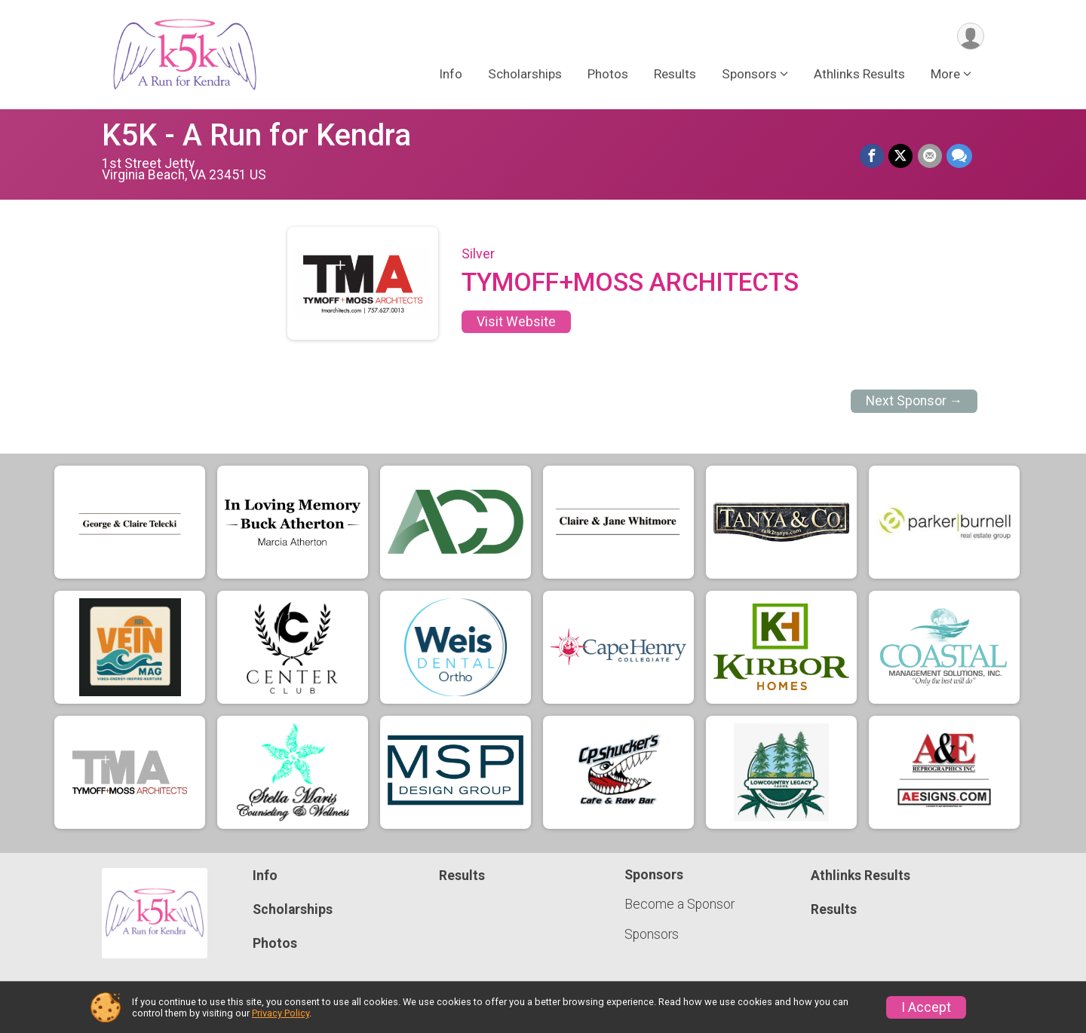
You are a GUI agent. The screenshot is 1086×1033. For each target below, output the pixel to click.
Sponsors (651, 934)
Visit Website (516, 321)
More (945, 74)
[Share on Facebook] (873, 157)
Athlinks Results (859, 74)
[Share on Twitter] (901, 157)
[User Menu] (970, 36)
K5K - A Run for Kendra (256, 135)
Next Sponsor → (914, 400)
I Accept (926, 1007)
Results (675, 74)
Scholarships (525, 74)
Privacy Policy (280, 1013)
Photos (607, 74)
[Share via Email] (930, 157)
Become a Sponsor (679, 904)
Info (450, 74)
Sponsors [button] (749, 74)
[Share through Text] (959, 157)
